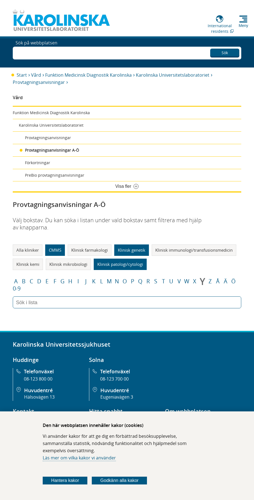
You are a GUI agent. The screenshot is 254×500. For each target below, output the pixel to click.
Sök (225, 51)
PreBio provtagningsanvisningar (54, 175)
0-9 (17, 288)
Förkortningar (37, 162)
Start (22, 75)
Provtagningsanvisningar (39, 82)
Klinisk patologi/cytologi (120, 264)
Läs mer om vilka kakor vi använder (79, 458)
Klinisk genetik (131, 250)
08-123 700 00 (114, 379)
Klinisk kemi (27, 264)
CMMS (55, 250)
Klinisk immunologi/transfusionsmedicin (194, 250)
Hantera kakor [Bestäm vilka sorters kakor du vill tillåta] (65, 480)
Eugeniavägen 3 (116, 397)
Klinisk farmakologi (89, 250)
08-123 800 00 (38, 379)
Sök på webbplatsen (36, 52)
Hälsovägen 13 (39, 397)
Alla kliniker (27, 250)
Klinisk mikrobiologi (68, 264)
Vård (36, 75)
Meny (243, 25)
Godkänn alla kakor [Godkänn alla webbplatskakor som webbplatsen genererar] (119, 480)
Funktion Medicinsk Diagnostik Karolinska (88, 75)
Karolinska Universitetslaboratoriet (172, 75)
